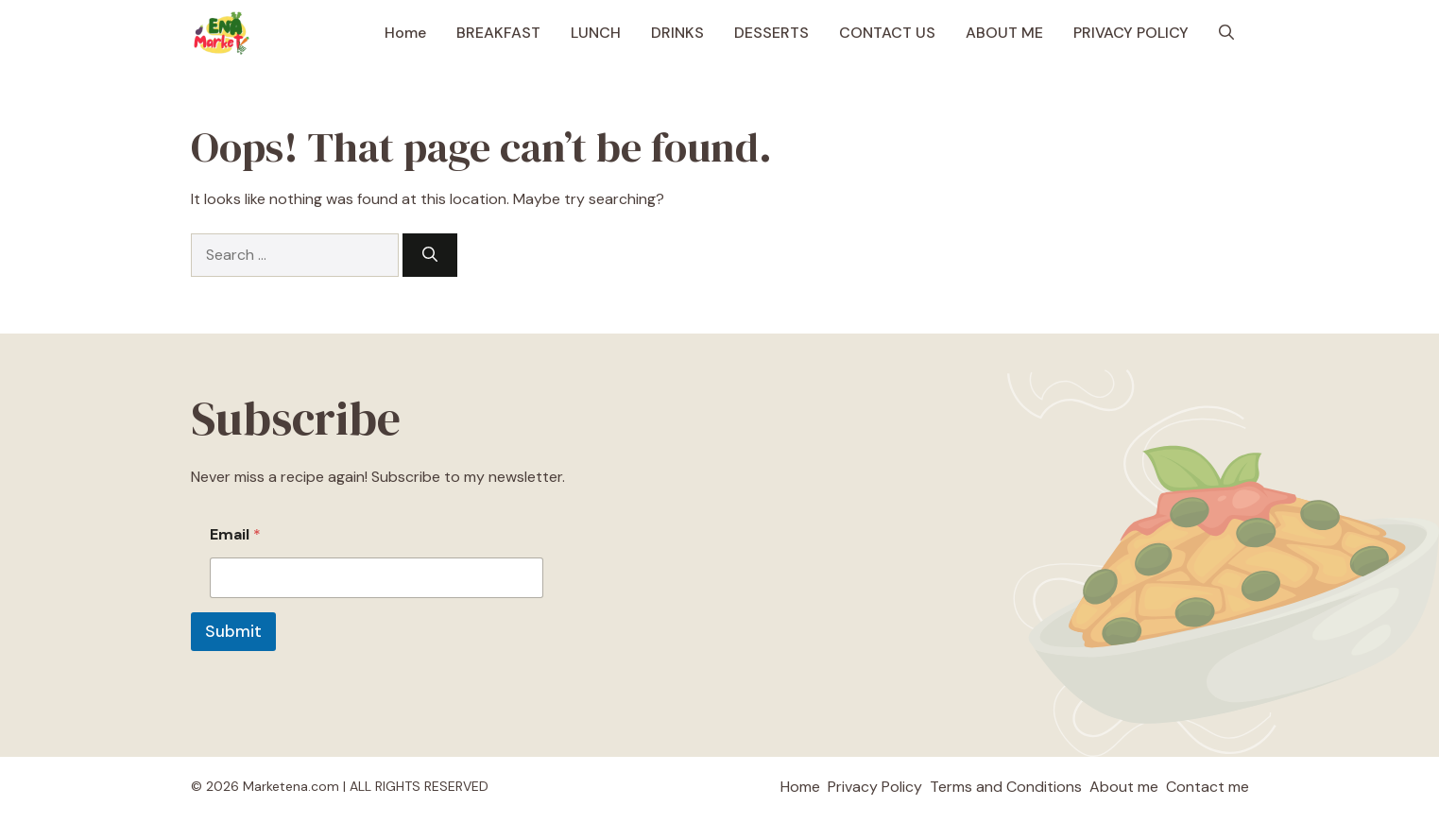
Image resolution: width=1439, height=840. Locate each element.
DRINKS (677, 33)
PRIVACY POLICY (1131, 33)
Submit (233, 631)
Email (235, 534)
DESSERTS (771, 33)
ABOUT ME (1004, 33)
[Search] (430, 255)
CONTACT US (887, 33)
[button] (1226, 33)
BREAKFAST (498, 33)
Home (405, 33)
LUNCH (596, 33)
